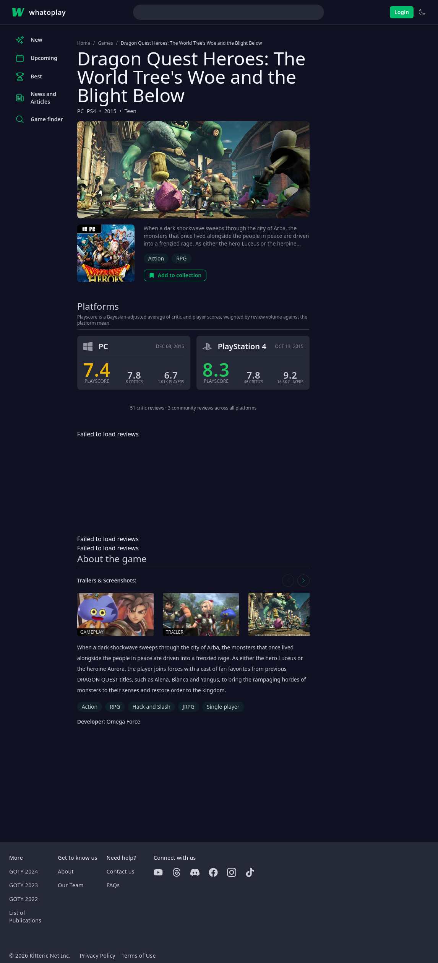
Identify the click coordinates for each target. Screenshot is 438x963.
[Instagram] (231, 872)
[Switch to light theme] (422, 12)
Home (83, 43)
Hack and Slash (151, 706)
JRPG (189, 706)
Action (156, 258)
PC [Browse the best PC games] (80, 111)
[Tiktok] (250, 872)
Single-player (223, 706)
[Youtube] (158, 872)
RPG (181, 258)
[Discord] (195, 872)
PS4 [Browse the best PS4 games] (91, 111)
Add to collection (175, 275)
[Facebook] (213, 872)
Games (105, 43)
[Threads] (176, 872)
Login (401, 12)
